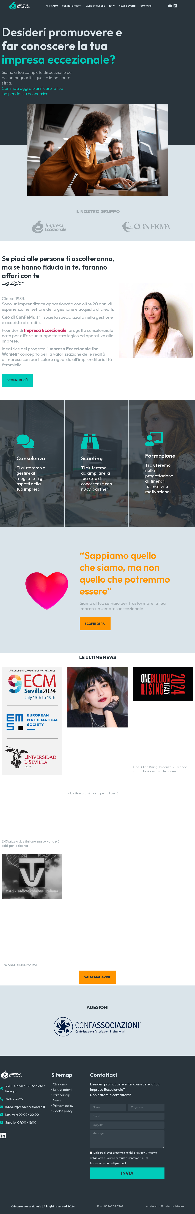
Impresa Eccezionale (45, 330)
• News (56, 1100)
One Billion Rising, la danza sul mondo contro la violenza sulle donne (160, 769)
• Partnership (60, 1095)
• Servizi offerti (61, 1089)
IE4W (112, 5)
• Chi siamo (59, 1084)
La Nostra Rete (95, 5)
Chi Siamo (52, 5)
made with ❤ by (156, 1206)
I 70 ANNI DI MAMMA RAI (19, 965)
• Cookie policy (62, 1111)
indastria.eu (175, 1206)
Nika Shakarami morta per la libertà (93, 793)
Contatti (146, 5)
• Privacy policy (62, 1105)
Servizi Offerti (71, 5)
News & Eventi (127, 5)
